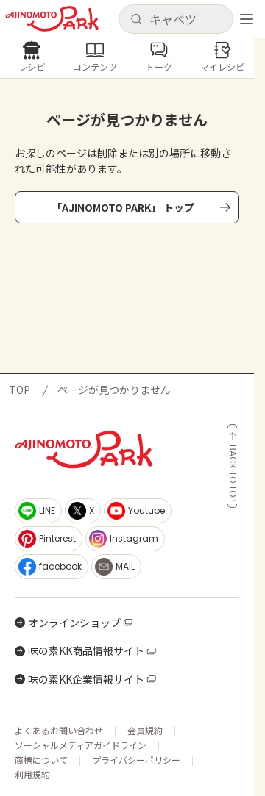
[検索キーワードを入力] (187, 19)
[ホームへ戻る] (52, 19)
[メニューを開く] (246, 19)
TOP (19, 389)
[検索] (136, 20)
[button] (176, 19)
